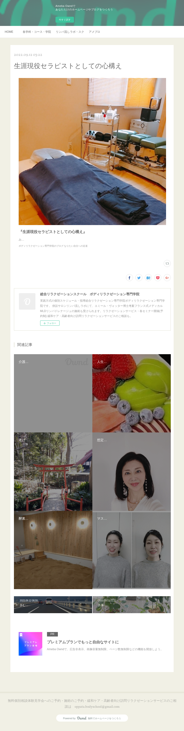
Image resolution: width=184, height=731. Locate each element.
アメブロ (94, 31)
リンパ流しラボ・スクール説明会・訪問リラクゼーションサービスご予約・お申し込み (70, 31)
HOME (9, 31)
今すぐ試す (65, 19)
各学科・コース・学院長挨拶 (37, 31)
